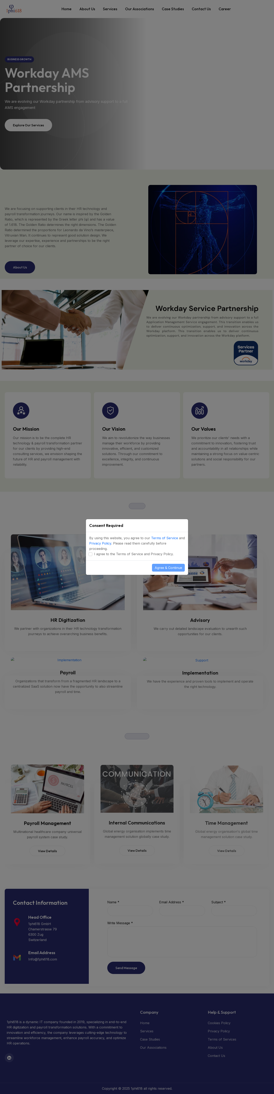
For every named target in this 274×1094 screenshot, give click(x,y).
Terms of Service (164, 538)
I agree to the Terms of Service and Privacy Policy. (134, 554)
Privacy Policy (100, 543)
